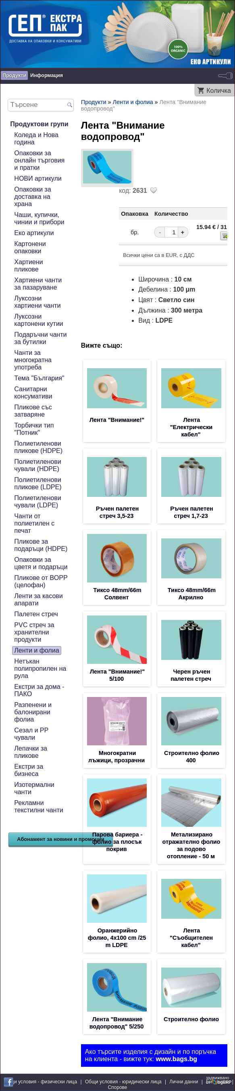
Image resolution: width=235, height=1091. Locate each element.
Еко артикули (34, 232)
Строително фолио (191, 1019)
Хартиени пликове (28, 266)
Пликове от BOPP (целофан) (40, 581)
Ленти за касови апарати (38, 599)
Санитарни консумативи (33, 393)
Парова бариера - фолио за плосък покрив (117, 841)
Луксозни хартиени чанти (37, 302)
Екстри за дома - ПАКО (39, 690)
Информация (46, 75)
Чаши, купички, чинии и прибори (39, 218)
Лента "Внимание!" (116, 420)
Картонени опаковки (30, 247)
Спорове (117, 1087)
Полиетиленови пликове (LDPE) (37, 483)
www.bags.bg (176, 1059)
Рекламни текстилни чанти (38, 806)
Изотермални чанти (34, 788)
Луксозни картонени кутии (38, 320)
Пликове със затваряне (33, 411)
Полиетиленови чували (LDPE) (37, 501)
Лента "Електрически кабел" (191, 427)
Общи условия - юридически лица (123, 1082)
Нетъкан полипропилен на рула (40, 668)
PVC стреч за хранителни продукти (34, 632)
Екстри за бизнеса (28, 770)
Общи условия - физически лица (40, 1082)
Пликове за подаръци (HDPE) (40, 545)
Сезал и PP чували (31, 734)
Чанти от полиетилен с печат (34, 523)
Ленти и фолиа (36, 650)
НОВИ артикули (37, 178)
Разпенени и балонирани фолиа (33, 712)
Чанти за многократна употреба (33, 360)
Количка (218, 90)
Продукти (14, 75)
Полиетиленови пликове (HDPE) (38, 447)
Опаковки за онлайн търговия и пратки (39, 160)
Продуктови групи (39, 124)
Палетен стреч (36, 614)
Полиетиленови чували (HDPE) (37, 465)
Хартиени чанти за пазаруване (38, 284)
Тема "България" (39, 378)
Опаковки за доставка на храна (32, 196)
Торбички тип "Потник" (34, 429)
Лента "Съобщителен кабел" (191, 937)
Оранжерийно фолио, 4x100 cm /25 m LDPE (117, 937)
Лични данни (183, 1082)
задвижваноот (219, 1080)
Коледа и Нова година (36, 138)
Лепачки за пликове (30, 752)
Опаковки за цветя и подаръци (40, 563)
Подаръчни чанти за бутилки (40, 338)
